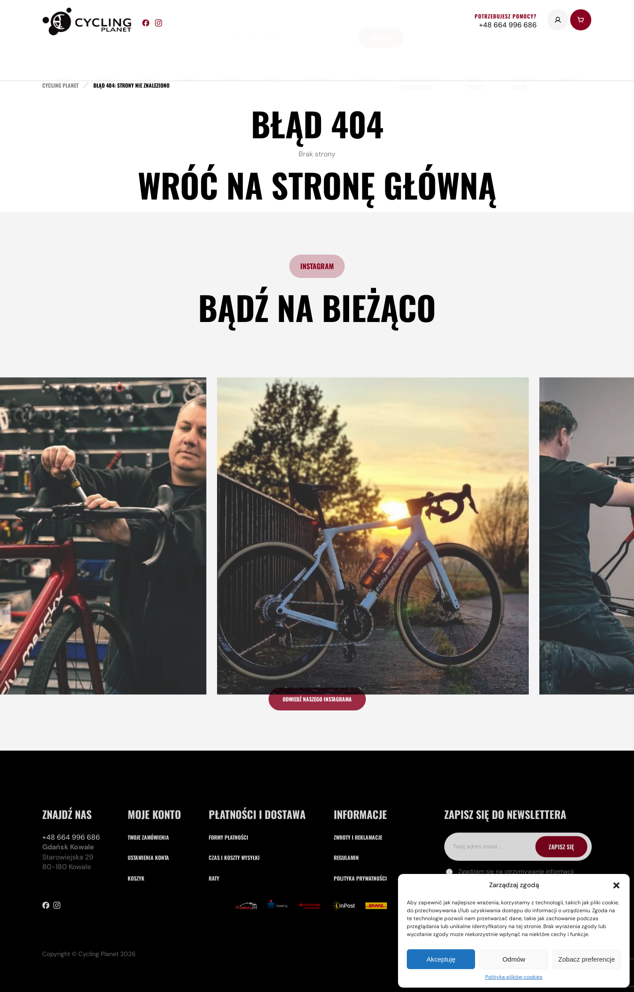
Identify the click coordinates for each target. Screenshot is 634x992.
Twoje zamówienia (148, 880)
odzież (272, 57)
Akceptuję (441, 959)
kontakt (569, 57)
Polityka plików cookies (513, 977)
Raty (214, 920)
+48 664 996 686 (71, 880)
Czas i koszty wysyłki (234, 900)
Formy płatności (228, 880)
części (147, 57)
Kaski (188, 57)
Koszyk (136, 920)
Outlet (365, 57)
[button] (616, 885)
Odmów (513, 959)
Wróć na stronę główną (317, 184)
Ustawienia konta (148, 900)
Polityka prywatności (360, 920)
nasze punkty (476, 61)
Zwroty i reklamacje (358, 880)
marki (62, 57)
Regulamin (346, 900)
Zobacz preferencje (586, 959)
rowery (105, 57)
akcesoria (318, 57)
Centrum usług (522, 61)
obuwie (230, 57)
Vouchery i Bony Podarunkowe (418, 61)
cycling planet (60, 85)
